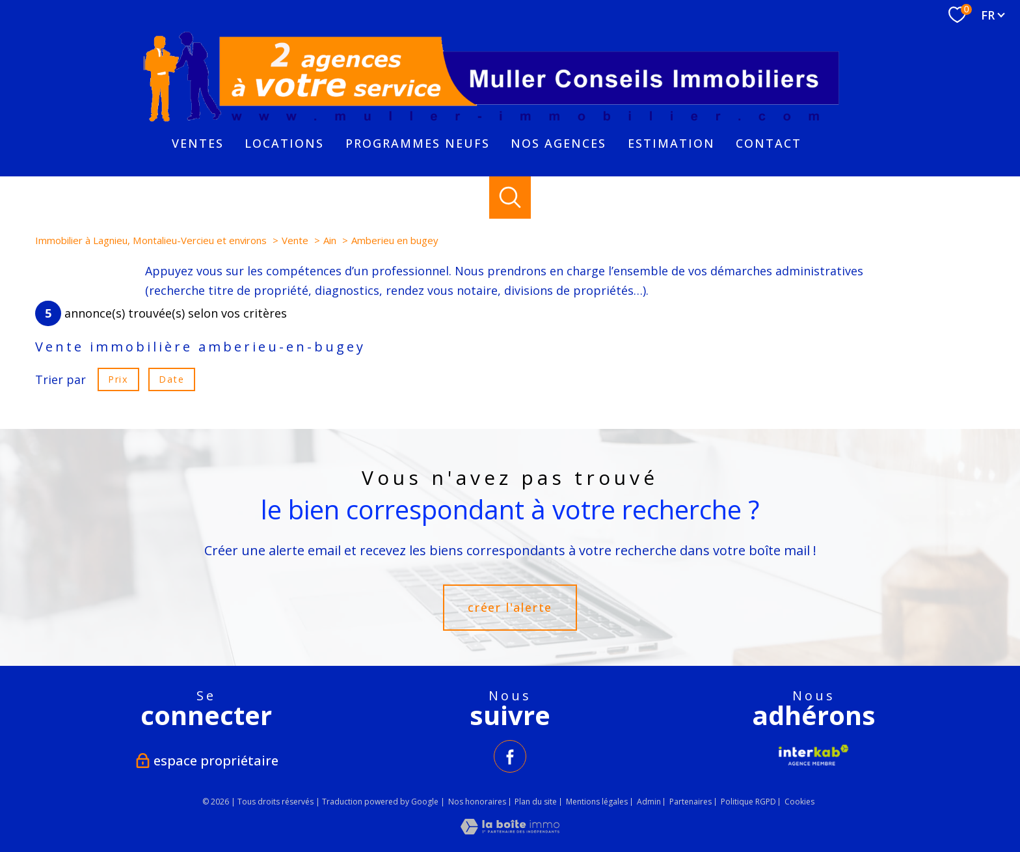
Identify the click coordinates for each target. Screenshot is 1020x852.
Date (171, 379)
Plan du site (536, 801)
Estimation (671, 143)
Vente (295, 240)
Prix (118, 379)
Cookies (799, 801)
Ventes (198, 143)
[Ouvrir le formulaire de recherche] (510, 197)
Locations (284, 143)
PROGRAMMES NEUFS (417, 143)
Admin (649, 801)
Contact (768, 143)
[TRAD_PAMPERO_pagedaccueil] (492, 123)
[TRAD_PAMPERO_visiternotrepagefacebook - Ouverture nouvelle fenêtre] (510, 756)
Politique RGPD (748, 801)
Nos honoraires (477, 801)
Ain (329, 240)
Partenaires (690, 801)
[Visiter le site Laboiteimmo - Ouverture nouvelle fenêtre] (510, 830)
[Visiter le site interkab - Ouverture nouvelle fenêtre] (814, 755)
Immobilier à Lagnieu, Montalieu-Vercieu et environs (151, 240)
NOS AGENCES (558, 143)
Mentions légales (597, 801)
